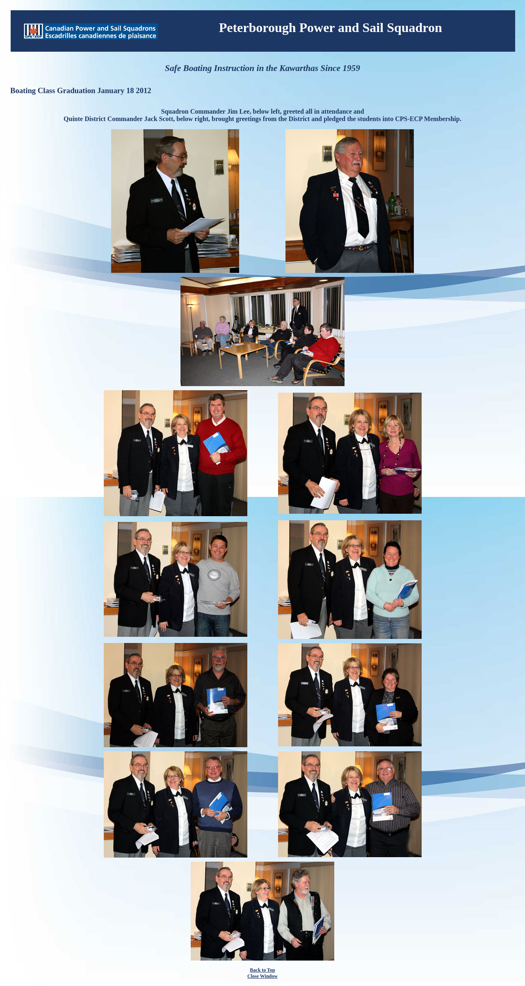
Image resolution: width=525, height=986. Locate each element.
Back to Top (262, 970)
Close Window (262, 976)
